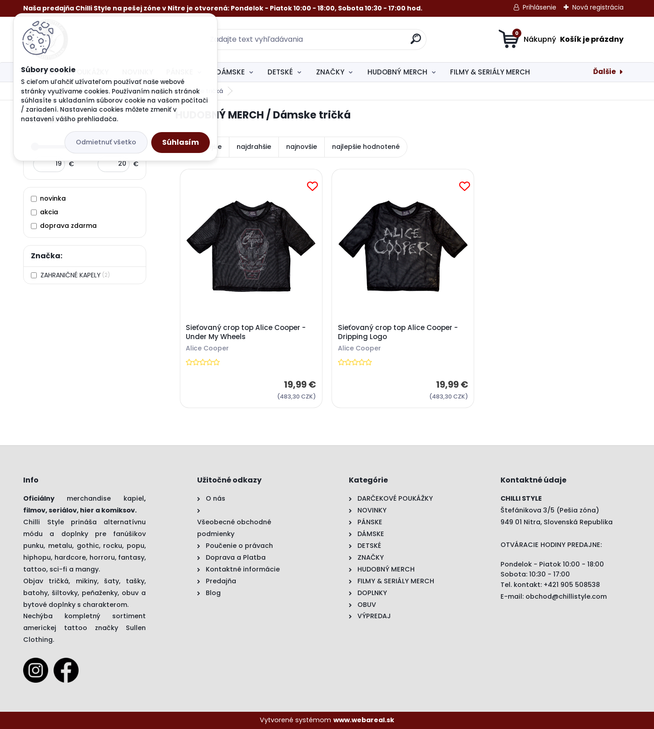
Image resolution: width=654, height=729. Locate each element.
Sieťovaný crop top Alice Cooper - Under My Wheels (246, 332)
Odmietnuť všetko (106, 142)
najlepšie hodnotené (366, 146)
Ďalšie (604, 71)
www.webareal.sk (363, 719)
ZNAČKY (330, 72)
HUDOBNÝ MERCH (397, 72)
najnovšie (301, 146)
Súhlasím (180, 142)
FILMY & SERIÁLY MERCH (490, 72)
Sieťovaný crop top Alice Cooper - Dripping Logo (398, 332)
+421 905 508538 (572, 584)
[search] (416, 42)
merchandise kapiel (105, 498)
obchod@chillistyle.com (566, 596)
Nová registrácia (598, 7)
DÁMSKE (230, 72)
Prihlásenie (539, 7)
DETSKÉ (280, 72)
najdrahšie (254, 146)
